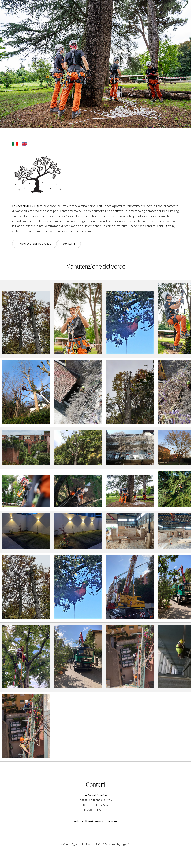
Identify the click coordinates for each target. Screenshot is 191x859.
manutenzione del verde (34, 243)
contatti (68, 243)
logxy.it (125, 844)
